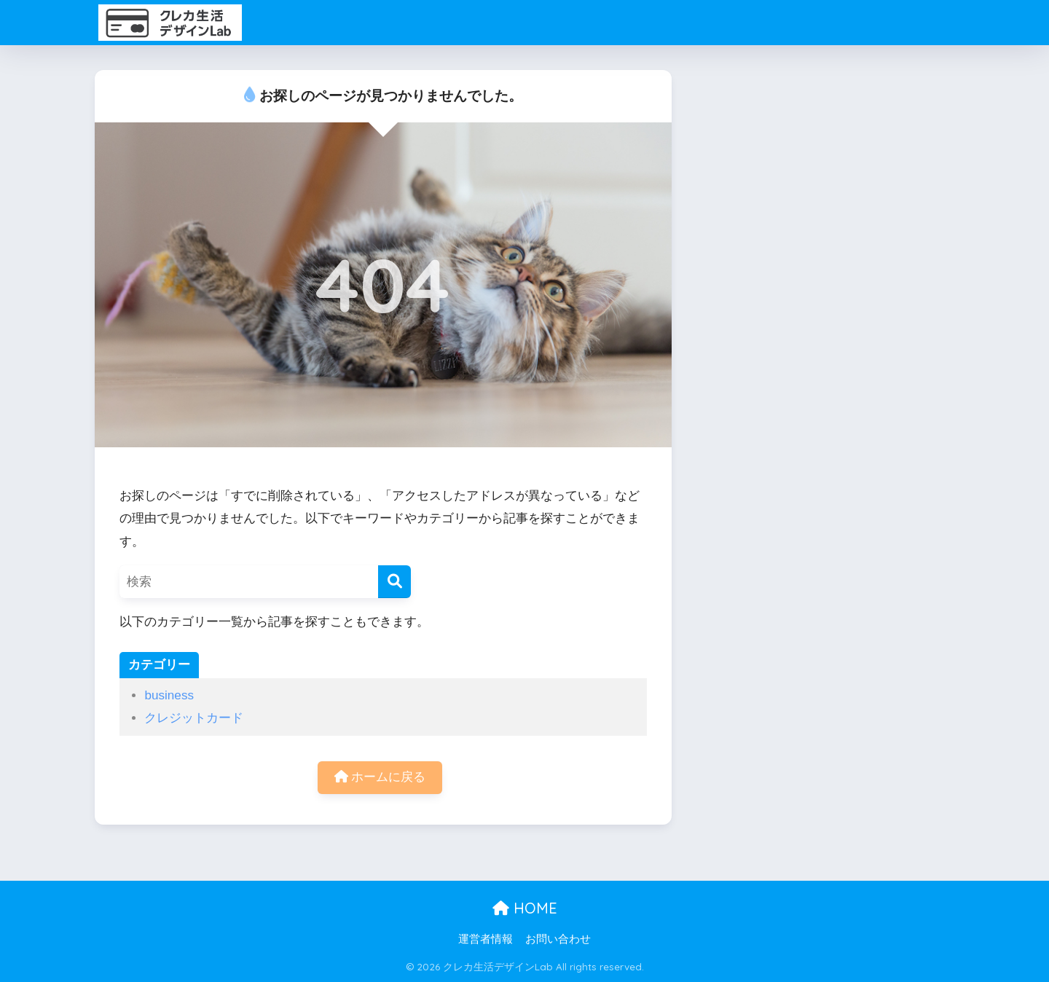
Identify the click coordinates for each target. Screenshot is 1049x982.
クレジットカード (193, 718)
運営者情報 (485, 939)
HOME (524, 908)
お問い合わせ (558, 939)
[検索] (394, 581)
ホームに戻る (380, 777)
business (169, 695)
